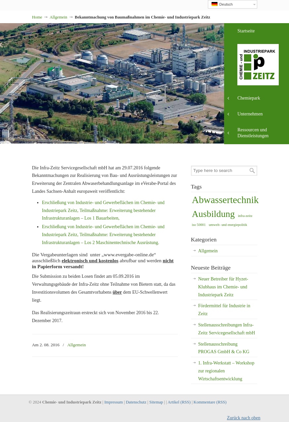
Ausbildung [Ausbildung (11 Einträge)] (213, 214)
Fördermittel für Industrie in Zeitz (224, 309)
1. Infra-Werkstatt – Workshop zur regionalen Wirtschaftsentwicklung (226, 370)
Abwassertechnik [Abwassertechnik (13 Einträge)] (225, 199)
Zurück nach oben (243, 417)
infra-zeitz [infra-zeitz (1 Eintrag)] (245, 216)
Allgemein (58, 17)
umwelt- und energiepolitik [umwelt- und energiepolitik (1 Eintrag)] (228, 225)
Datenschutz (136, 402)
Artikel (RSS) (179, 402)
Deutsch (222, 4)
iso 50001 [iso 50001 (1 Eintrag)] (199, 225)
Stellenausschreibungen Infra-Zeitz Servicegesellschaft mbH (226, 328)
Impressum (113, 402)
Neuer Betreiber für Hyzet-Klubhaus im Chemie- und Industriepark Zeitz (223, 286)
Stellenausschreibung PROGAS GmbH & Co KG (224, 348)
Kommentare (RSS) (210, 402)
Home (37, 17)
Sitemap (156, 402)
